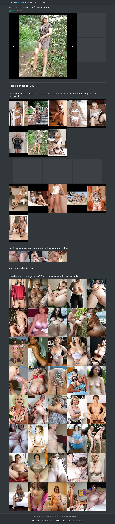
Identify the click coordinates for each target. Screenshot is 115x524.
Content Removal (47, 521)
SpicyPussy (20, 2)
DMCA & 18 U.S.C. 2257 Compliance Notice (69, 521)
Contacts (35, 521)
